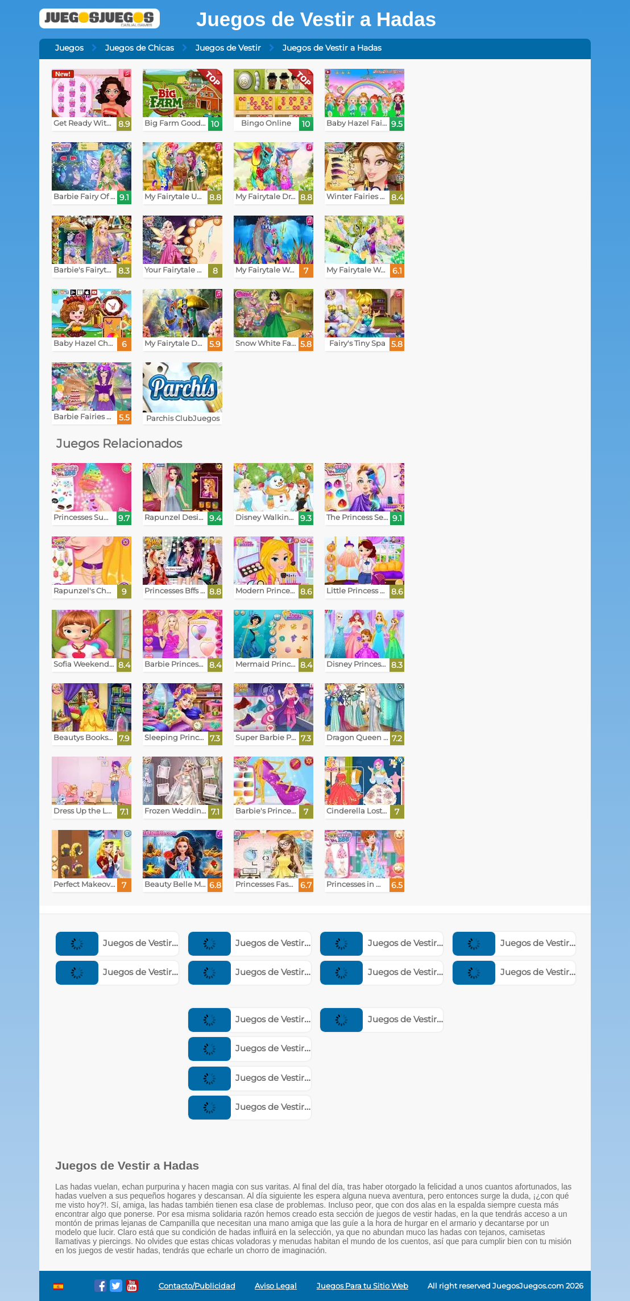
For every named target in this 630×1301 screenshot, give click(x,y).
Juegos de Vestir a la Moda (268, 1019)
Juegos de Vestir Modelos (530, 942)
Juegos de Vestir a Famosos (402, 1019)
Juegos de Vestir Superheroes (274, 972)
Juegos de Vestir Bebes (525, 972)
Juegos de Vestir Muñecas (134, 972)
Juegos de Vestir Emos (259, 1077)
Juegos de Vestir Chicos (129, 942)
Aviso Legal (276, 1286)
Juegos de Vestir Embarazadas (408, 942)
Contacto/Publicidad (197, 1286)
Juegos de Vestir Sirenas (263, 1106)
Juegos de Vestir (228, 48)
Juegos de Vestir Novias (393, 972)
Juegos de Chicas (139, 48)
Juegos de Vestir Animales (267, 1048)
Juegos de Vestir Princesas (267, 942)
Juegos (69, 48)
